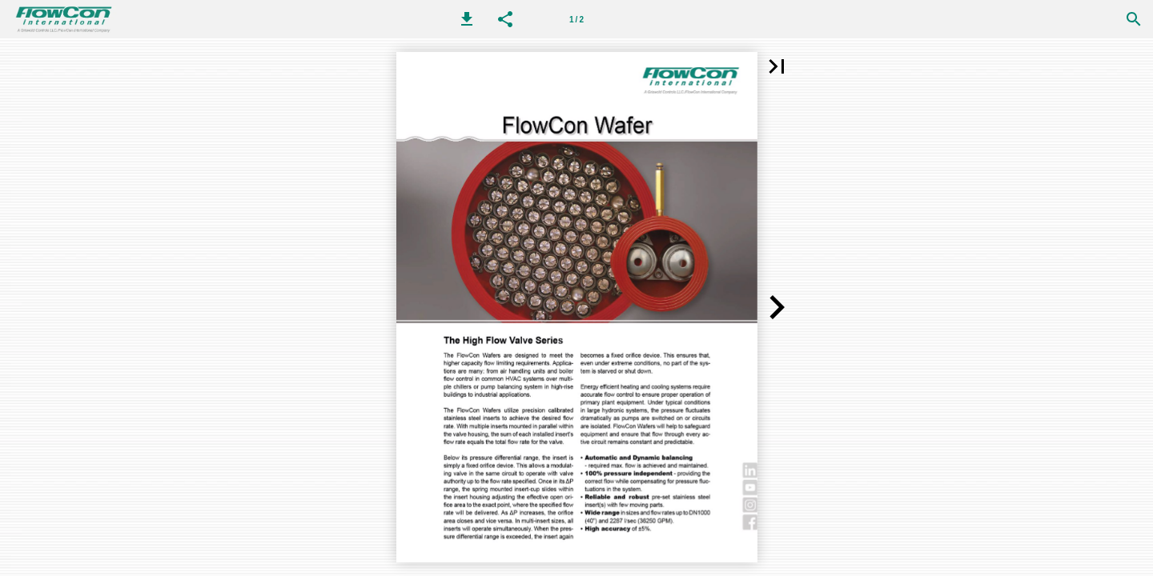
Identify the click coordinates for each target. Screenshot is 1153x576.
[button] (467, 19)
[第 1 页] (576, 19)
